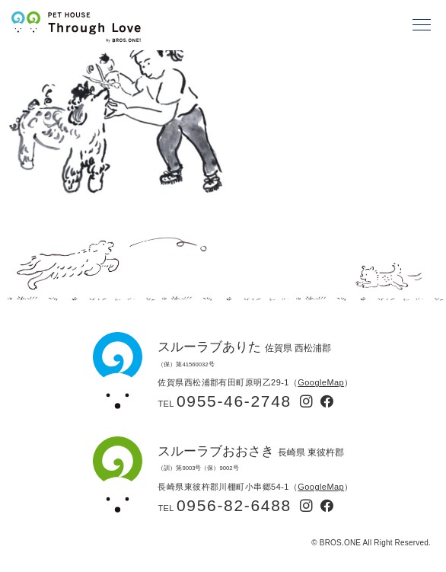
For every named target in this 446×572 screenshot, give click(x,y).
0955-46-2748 (234, 401)
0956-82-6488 (234, 505)
